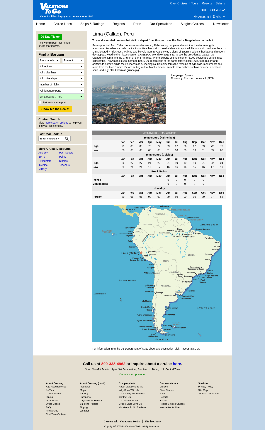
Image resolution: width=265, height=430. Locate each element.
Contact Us (125, 397)
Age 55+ (43, 152)
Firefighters (44, 160)
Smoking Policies (89, 403)
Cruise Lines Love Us (130, 403)
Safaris (220, 3)
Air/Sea (50, 390)
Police (62, 156)
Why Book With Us (129, 390)
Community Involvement (132, 393)
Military (42, 169)
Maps (83, 390)
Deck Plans (52, 400)
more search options (56, 122)
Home (40, 24)
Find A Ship (52, 410)
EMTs (41, 156)
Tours (194, 3)
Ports (137, 24)
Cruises (164, 386)
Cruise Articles (53, 393)
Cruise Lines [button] (62, 24)
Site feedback (153, 421)
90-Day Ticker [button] (50, 36)
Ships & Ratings (92, 24)
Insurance (85, 386)
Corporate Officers (128, 400)
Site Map (203, 390)
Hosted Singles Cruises (172, 403)
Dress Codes (53, 403)
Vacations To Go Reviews (132, 407)
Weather (84, 410)
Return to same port (54, 102)
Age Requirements (56, 386)
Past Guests (66, 152)
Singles (63, 160)
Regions (119, 24)
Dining (49, 397)
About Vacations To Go (131, 386)
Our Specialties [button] (161, 24)
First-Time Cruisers (56, 414)
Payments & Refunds (91, 400)
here (177, 364)
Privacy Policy (205, 386)
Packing (84, 393)
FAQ (48, 407)
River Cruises (178, 3)
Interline (43, 164)
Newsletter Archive (170, 407)
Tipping (84, 407)
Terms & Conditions (208, 393)
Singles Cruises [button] (192, 24)
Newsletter (221, 24)
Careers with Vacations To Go (122, 421)
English (218, 16)
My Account (201, 16)
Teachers (64, 164)
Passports (85, 397)
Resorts (207, 3)
